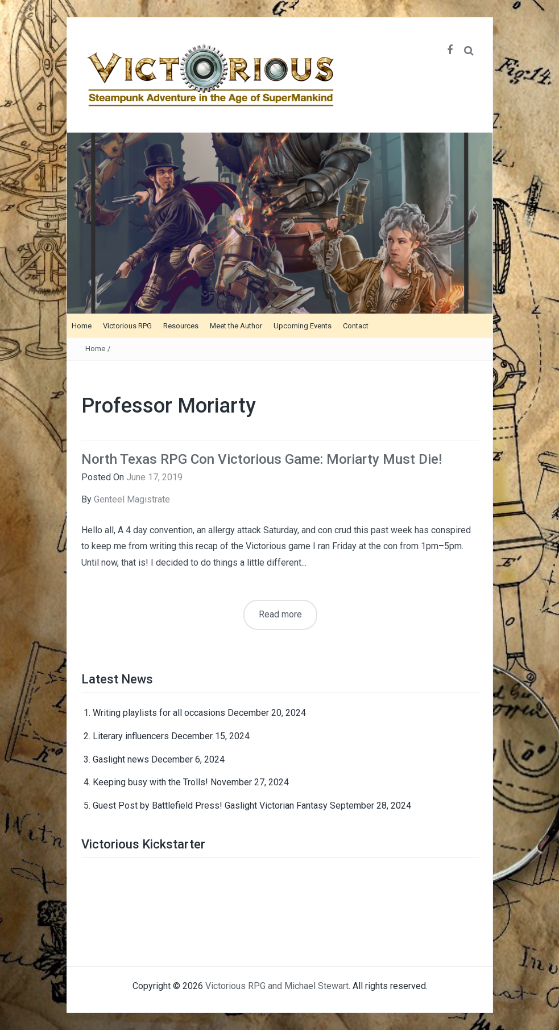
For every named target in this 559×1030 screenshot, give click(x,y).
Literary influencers (131, 736)
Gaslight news (121, 759)
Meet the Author (236, 326)
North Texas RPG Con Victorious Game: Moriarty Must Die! (261, 459)
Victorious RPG (127, 326)
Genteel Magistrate (132, 499)
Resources (180, 326)
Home (82, 326)
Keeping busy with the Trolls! (150, 782)
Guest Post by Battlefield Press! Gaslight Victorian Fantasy (210, 805)
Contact (355, 326)
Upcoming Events (303, 326)
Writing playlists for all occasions (159, 712)
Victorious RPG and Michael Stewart (277, 985)
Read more (280, 614)
